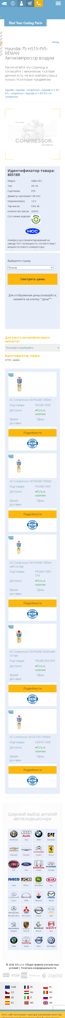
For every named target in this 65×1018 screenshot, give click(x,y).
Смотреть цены (32, 279)
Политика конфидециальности (38, 968)
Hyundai (9, 90)
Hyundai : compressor (28, 90)
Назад (55, 37)
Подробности (32, 433)
